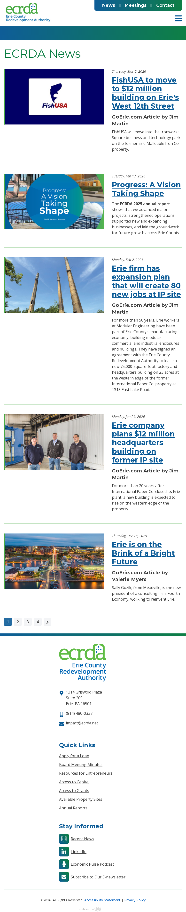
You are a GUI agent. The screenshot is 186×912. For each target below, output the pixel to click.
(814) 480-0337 (79, 713)
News (108, 5)
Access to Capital (74, 782)
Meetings (136, 5)
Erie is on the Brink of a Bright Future (143, 553)
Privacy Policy (135, 900)
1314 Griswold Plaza (84, 692)
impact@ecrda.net (82, 723)
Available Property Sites (80, 799)
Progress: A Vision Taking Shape (146, 189)
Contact (165, 5)
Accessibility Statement (102, 900)
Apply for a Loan (74, 755)
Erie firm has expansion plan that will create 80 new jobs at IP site (146, 281)
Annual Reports (73, 808)
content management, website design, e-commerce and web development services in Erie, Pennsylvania (93, 909)
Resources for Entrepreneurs (85, 773)
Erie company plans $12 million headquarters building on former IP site (143, 442)
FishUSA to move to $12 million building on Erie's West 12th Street (145, 93)
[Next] (47, 622)
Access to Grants (74, 790)
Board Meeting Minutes (80, 764)
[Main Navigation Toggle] (178, 18)
